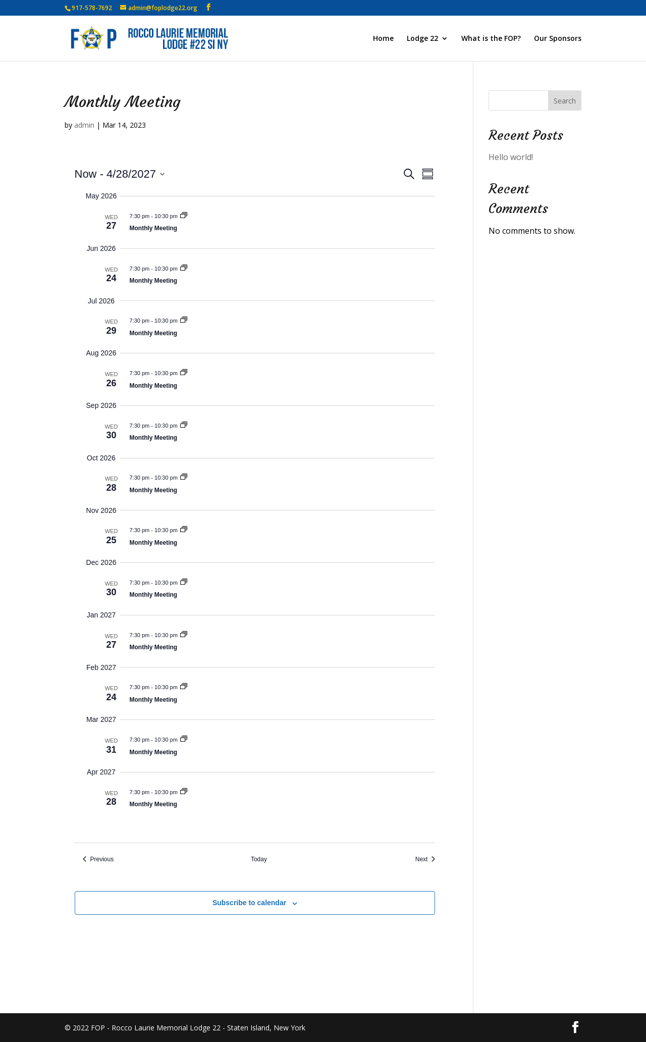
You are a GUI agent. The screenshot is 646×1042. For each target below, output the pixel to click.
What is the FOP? (491, 39)
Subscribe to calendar (249, 903)
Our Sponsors (557, 39)
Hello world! (511, 157)
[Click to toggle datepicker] (120, 174)
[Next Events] (425, 859)
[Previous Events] (98, 859)
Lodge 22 (422, 39)
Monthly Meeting (154, 228)
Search (565, 101)
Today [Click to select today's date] (259, 859)
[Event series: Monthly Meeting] (183, 216)
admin (84, 125)
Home (383, 39)
